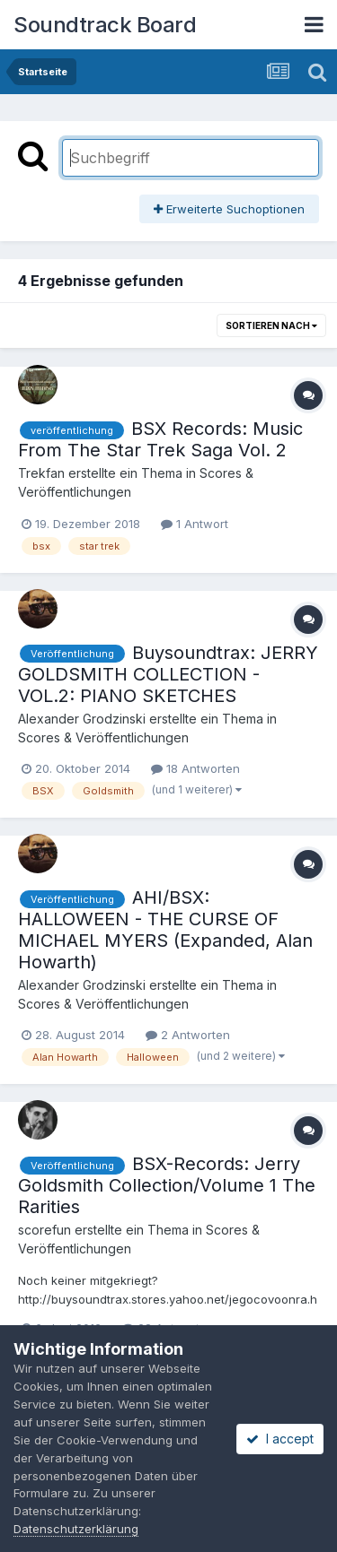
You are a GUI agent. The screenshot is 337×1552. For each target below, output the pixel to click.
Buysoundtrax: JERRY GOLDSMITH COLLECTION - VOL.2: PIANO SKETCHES (168, 674)
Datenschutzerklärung (75, 1529)
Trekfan (41, 473)
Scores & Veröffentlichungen (103, 737)
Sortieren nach (271, 325)
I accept (280, 1438)
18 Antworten (195, 768)
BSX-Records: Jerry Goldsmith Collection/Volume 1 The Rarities (166, 1185)
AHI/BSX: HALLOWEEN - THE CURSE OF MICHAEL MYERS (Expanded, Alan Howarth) (165, 930)
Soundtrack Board (104, 25)
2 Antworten (188, 1034)
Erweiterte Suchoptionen (229, 209)
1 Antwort (194, 523)
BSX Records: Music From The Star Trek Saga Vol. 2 (160, 439)
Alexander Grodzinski (82, 718)
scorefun (44, 1229)
